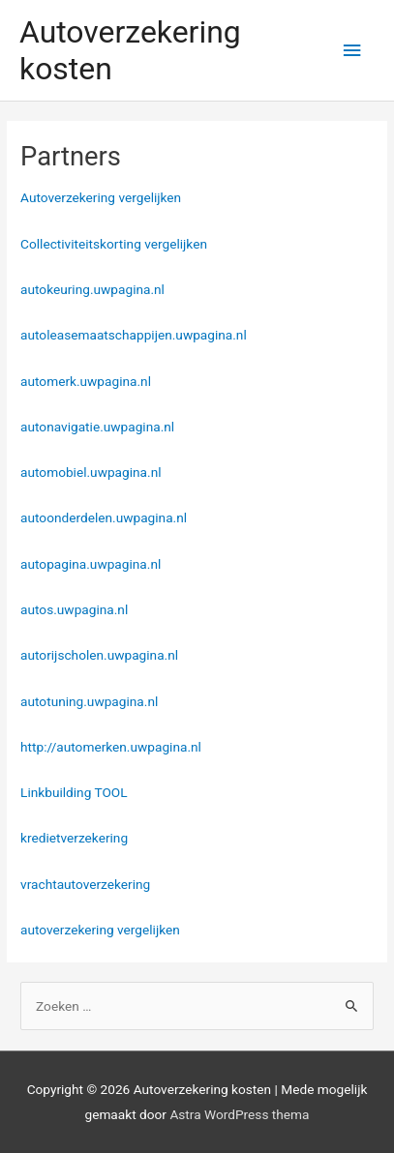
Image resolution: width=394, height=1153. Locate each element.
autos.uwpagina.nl (74, 609)
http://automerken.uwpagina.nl (110, 746)
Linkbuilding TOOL (74, 792)
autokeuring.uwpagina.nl (92, 289)
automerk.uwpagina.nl (85, 381)
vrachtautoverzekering (85, 884)
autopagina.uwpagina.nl (90, 564)
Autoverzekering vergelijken (100, 197)
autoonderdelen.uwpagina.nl (103, 517)
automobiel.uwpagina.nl (90, 472)
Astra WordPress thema (239, 1114)
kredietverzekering (74, 837)
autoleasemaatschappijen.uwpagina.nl (133, 334)
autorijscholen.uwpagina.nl (99, 655)
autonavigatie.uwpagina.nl (97, 426)
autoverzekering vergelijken (100, 929)
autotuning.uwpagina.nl (89, 701)
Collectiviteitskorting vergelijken (113, 243)
